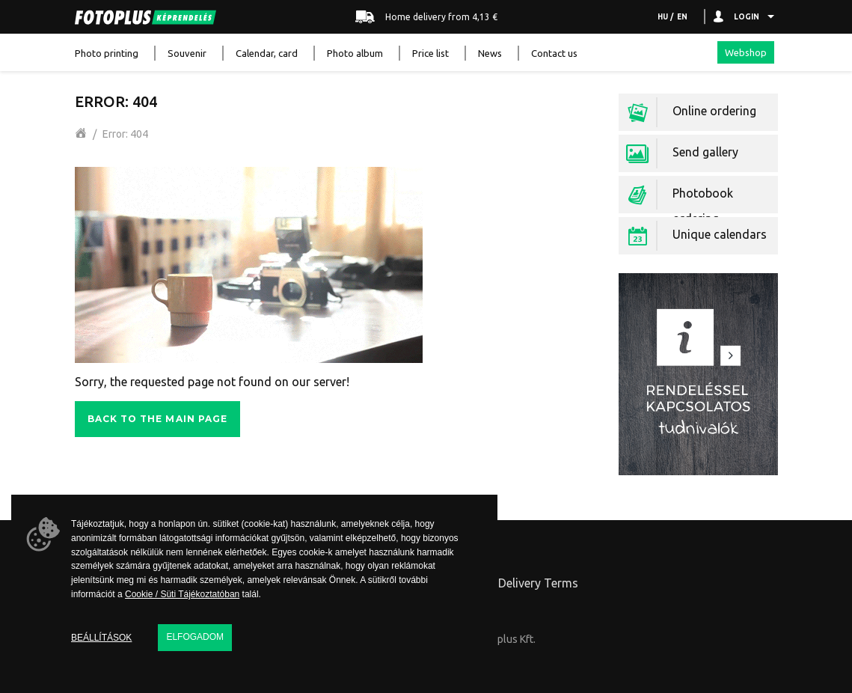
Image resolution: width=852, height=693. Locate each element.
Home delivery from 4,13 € (426, 17)
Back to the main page (158, 418)
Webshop (746, 52)
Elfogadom (195, 637)
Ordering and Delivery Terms (500, 583)
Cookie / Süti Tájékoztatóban (182, 594)
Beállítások (101, 637)
